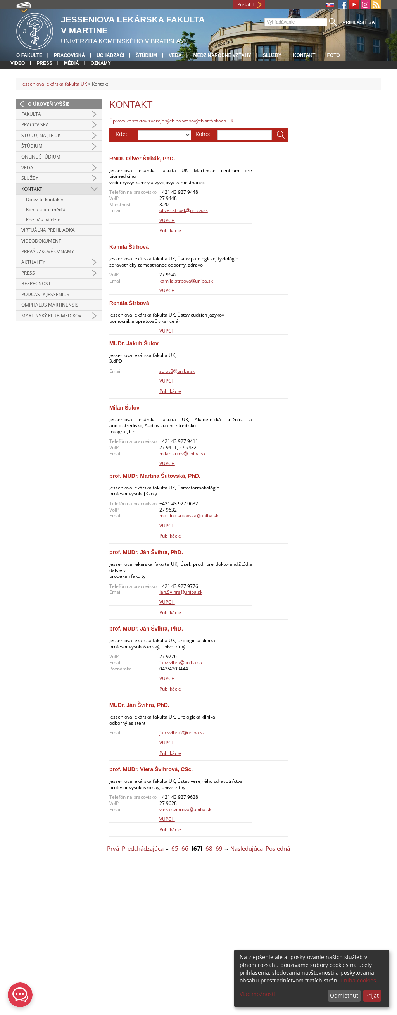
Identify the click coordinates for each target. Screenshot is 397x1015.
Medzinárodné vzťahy (222, 55)
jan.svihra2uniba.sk (182, 732)
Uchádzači (110, 55)
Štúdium (146, 55)
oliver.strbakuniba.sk (183, 210)
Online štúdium (40, 156)
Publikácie (170, 230)
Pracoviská (69, 55)
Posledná (278, 848)
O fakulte (29, 55)
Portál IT (246, 4)
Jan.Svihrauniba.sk (180, 592)
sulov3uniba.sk (177, 371)
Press (44, 63)
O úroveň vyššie (49, 104)
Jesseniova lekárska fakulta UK (54, 84)
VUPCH (167, 220)
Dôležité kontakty (44, 199)
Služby (272, 55)
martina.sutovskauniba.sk (188, 515)
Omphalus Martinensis (49, 305)
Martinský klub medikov (51, 315)
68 (208, 848)
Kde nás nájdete (43, 219)
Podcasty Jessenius (45, 294)
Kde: (121, 134)
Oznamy (101, 63)
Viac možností (257, 994)
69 (219, 848)
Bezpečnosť (36, 283)
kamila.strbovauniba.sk (186, 280)
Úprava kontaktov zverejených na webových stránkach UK (171, 120)
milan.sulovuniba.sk (182, 453)
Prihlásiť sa (359, 22)
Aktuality (33, 262)
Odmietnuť (344, 995)
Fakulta (31, 114)
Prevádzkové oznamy (47, 251)
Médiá (71, 63)
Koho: (202, 134)
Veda (175, 55)
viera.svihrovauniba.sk (185, 809)
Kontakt (304, 55)
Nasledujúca (246, 848)
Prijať (372, 995)
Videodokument (41, 241)
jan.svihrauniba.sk (180, 662)
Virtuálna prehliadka (48, 230)
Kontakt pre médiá (46, 209)
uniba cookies (358, 980)
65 (174, 848)
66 (184, 848)
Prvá (113, 848)
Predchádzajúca (143, 848)
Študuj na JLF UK (40, 135)
